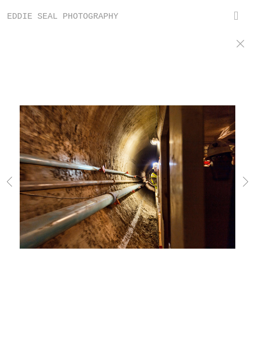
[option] (127, 188)
